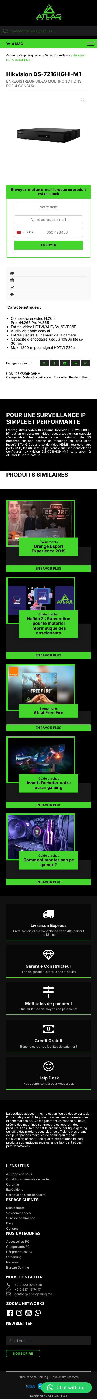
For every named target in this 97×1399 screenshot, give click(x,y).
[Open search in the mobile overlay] (48, 31)
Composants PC (18, 1247)
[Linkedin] (75, 363)
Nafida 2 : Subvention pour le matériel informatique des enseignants (48, 626)
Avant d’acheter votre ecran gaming (48, 785)
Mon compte (15, 1208)
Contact (12, 1228)
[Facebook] (54, 363)
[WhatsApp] (85, 363)
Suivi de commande (20, 1218)
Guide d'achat (48, 614)
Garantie (12, 1184)
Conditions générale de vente (27, 1179)
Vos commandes (18, 1213)
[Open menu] (87, 43)
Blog (9, 1223)
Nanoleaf (13, 1262)
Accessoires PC (17, 1241)
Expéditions (14, 1190)
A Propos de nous (19, 1174)
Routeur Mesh (79, 377)
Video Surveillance (57, 55)
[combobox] (23, 232)
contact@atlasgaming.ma (33, 1294)
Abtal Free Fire (48, 712)
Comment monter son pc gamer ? (48, 862)
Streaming (13, 1257)
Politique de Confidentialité (26, 1195)
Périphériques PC (30, 55)
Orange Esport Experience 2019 (48, 549)
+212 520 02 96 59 (28, 1285)
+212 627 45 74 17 (27, 1289)
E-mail (11, 1333)
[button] (14, 43)
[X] (44, 363)
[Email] (65, 363)
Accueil (11, 55)
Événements (49, 542)
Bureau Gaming (17, 1267)
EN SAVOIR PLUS (48, 568)
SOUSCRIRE (23, 1353)
